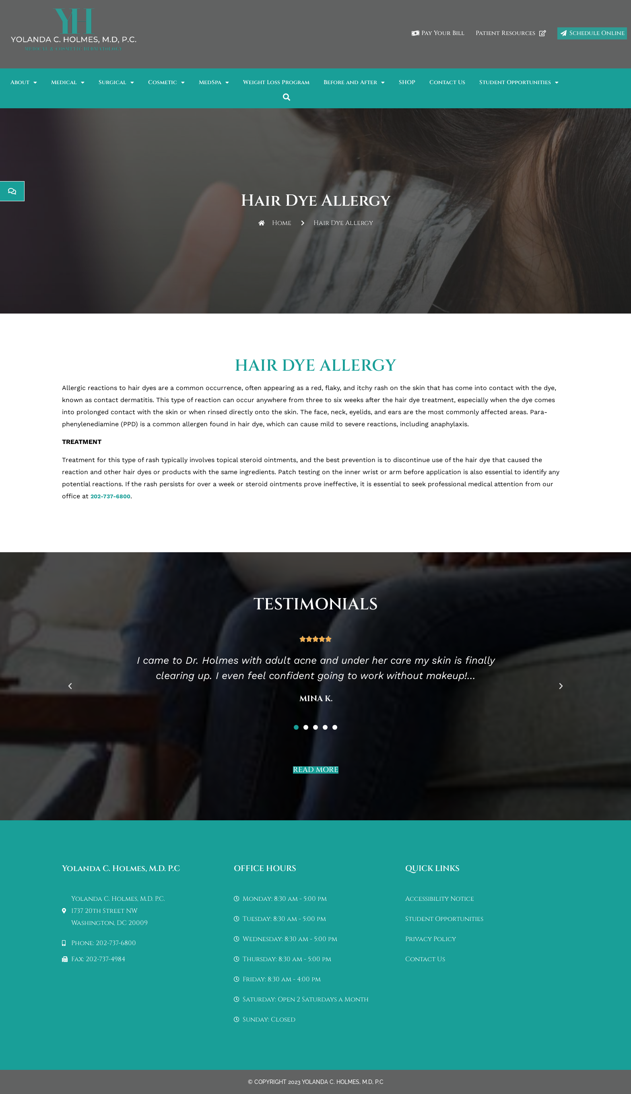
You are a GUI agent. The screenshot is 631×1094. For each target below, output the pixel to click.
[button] (286, 97)
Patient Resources (511, 33)
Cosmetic (166, 82)
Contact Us (447, 82)
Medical (68, 82)
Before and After (354, 82)
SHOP (407, 82)
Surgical (116, 82)
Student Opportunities (519, 82)
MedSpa (214, 82)
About (23, 82)
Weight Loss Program (276, 82)
